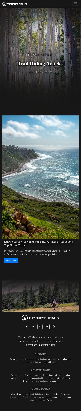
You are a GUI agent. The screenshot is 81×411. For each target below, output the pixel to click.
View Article (11, 260)
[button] (27, 326)
